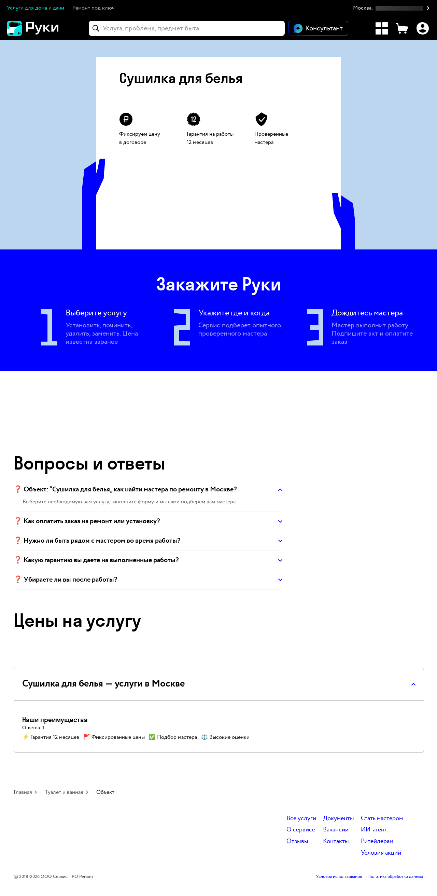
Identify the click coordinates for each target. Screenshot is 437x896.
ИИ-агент (374, 830)
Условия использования (339, 877)
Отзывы (297, 841)
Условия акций (381, 853)
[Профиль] (422, 28)
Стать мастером (382, 819)
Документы (338, 819)
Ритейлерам (377, 841)
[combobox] (187, 28)
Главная (23, 792)
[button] (391, 8)
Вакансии (336, 830)
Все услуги (301, 819)
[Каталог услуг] (381, 28)
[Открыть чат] (318, 28)
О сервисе (300, 830)
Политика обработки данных (395, 877)
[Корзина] (402, 28)
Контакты (336, 841)
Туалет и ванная (64, 792)
